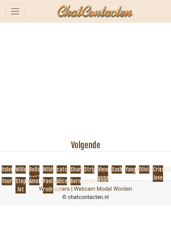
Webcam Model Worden (103, 189)
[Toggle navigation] (15, 11)
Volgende (85, 145)
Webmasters (54, 189)
